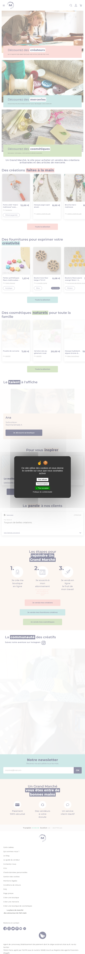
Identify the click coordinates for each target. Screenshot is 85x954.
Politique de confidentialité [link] (42, 492)
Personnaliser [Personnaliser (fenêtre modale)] (42, 484)
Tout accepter (42, 488)
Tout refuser (42, 479)
